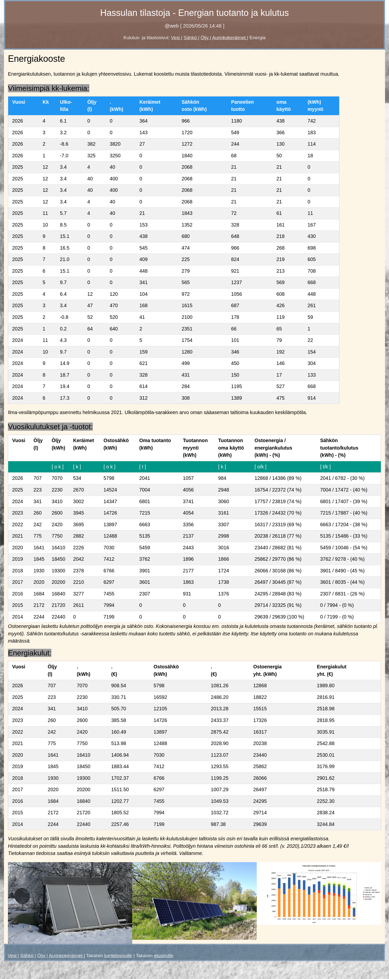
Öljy (205, 37)
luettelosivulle (118, 955)
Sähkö (191, 37)
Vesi (176, 37)
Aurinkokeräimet (229, 37)
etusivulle (163, 955)
